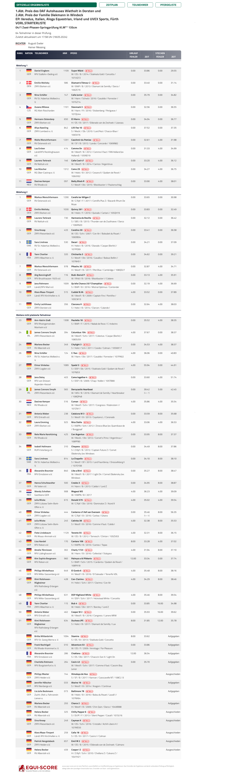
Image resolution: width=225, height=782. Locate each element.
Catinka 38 (81, 520)
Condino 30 (81, 230)
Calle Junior (81, 95)
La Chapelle (82, 458)
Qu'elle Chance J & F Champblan (91, 283)
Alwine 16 (81, 682)
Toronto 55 (81, 533)
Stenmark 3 (82, 107)
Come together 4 (84, 377)
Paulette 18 (82, 320)
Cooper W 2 (81, 612)
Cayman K (81, 720)
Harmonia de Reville (86, 218)
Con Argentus (82, 434)
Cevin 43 (80, 662)
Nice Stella (81, 422)
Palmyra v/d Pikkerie (86, 558)
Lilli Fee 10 (81, 127)
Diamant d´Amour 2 (85, 83)
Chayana (80, 446)
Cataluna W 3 (82, 413)
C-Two (79, 353)
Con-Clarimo (82, 579)
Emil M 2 (80, 741)
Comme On (81, 148)
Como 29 (80, 169)
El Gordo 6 (81, 570)
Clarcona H (81, 304)
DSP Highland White (86, 595)
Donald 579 (82, 500)
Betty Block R (82, 181)
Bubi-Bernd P (83, 275)
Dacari (79, 242)
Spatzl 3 (80, 365)
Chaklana (80, 653)
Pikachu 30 (81, 266)
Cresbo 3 (80, 483)
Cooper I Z (81, 749)
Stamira (80, 636)
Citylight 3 (81, 344)
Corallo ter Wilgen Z (81, 197)
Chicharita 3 (82, 254)
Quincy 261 (81, 209)
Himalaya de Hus (84, 674)
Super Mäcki (82, 70)
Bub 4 (79, 603)
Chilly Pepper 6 (83, 712)
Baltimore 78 (82, 691)
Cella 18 (80, 732)
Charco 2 (80, 703)
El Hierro (80, 119)
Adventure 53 (82, 645)
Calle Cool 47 (82, 160)
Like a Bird (81, 470)
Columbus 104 (83, 332)
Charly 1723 (82, 550)
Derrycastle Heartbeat (82, 389)
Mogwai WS (77, 491)
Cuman (79, 401)
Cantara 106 (82, 541)
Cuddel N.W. (82, 292)
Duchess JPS (82, 620)
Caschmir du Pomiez (86, 140)
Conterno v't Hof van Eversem (90, 512)
